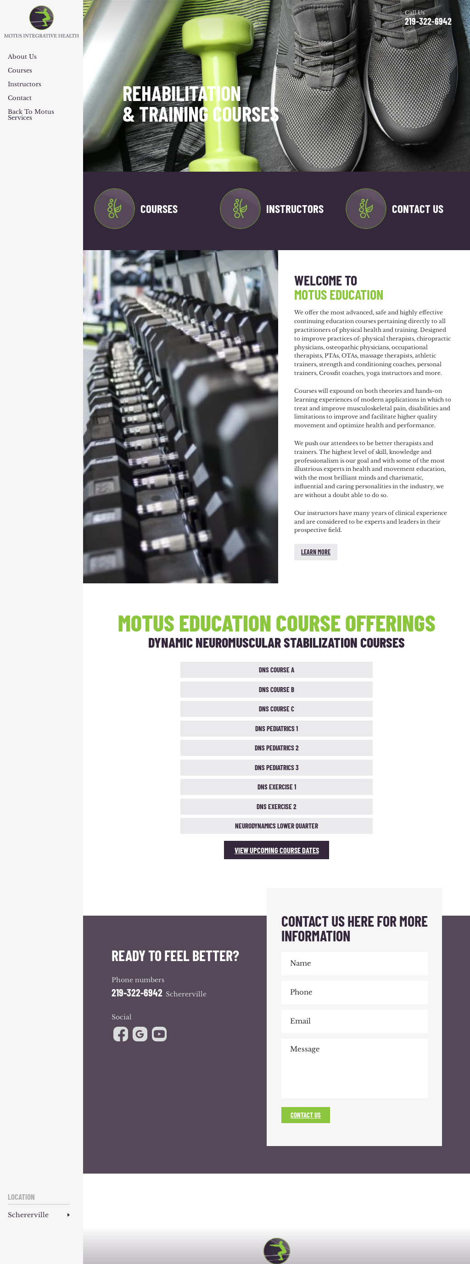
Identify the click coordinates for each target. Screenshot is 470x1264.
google (141, 896)
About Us (22, 57)
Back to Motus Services (31, 115)
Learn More (315, 552)
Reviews (339, 1188)
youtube (161, 896)
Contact (20, 98)
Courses (20, 70)
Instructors (24, 84)
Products (301, 1188)
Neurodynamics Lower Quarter (381, 689)
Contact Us (417, 208)
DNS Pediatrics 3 (171, 688)
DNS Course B (206, 669)
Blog (321, 1188)
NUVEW (179, 1213)
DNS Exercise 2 (311, 688)
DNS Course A (137, 669)
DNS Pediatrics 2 (416, 669)
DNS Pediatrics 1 (346, 669)
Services (194, 1188)
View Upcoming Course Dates (276, 712)
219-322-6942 (428, 21)
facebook (120, 896)
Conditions (220, 1188)
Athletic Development (261, 1188)
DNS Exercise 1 (241, 688)
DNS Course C (276, 669)
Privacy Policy (366, 1213)
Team (175, 1188)
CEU (356, 1188)
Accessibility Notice (318, 1213)
